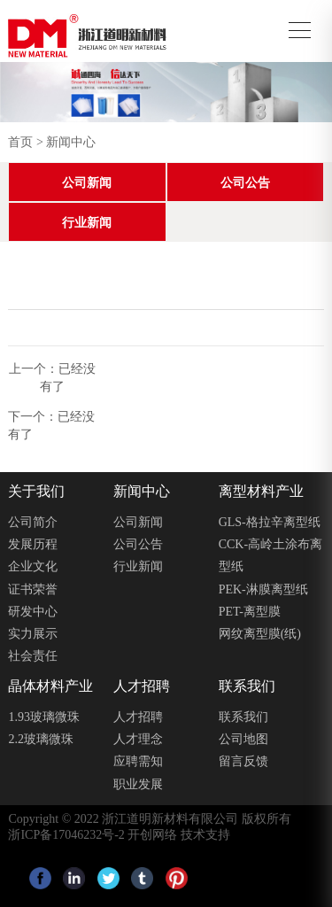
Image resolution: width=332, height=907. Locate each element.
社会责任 (33, 656)
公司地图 (243, 739)
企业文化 (33, 566)
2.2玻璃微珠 (40, 739)
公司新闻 (87, 183)
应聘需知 (138, 761)
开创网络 (152, 834)
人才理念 (138, 739)
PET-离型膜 (250, 611)
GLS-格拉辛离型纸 (269, 522)
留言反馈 (243, 761)
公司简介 (33, 522)
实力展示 (33, 633)
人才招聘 (138, 717)
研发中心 (33, 611)
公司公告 (245, 183)
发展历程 (33, 544)
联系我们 (243, 717)
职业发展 (138, 784)
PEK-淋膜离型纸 (263, 589)
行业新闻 (87, 222)
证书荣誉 (33, 589)
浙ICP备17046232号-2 (66, 834)
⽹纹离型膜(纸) (260, 633)
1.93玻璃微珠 (44, 717)
